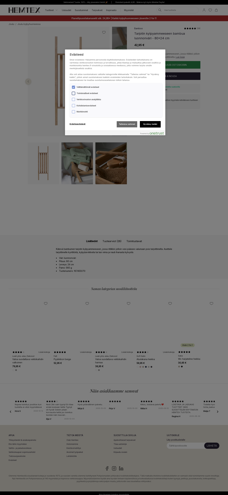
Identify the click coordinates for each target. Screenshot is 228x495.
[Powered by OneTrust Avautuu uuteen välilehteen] (152, 133)
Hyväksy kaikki (150, 124)
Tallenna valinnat (127, 124)
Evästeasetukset (78, 124)
